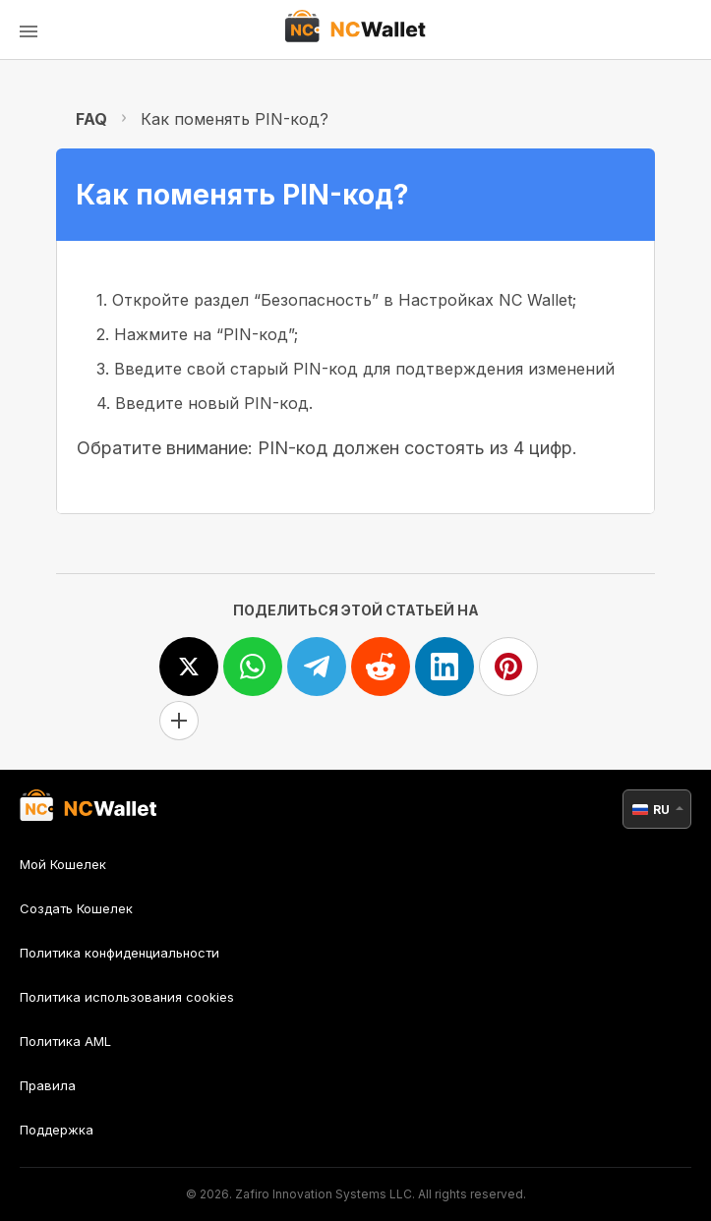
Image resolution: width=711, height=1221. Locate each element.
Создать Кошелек (76, 908)
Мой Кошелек (63, 864)
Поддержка (56, 1129)
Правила (48, 1085)
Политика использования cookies (127, 997)
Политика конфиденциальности (119, 952)
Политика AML (65, 1041)
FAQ (91, 119)
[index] (355, 29)
